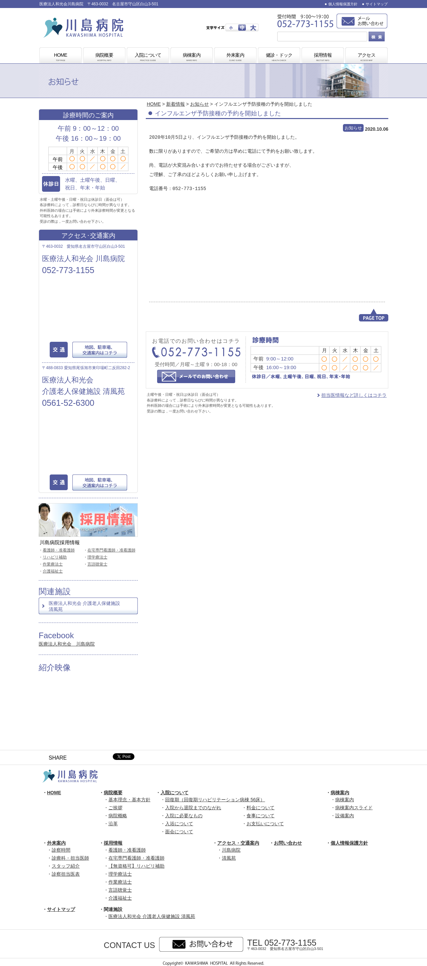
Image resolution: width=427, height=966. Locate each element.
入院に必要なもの (183, 815)
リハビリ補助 (55, 557)
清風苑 (229, 858)
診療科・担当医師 (70, 858)
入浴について (179, 823)
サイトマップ (377, 4)
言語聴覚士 (97, 564)
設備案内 (344, 815)
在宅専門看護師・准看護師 (111, 550)
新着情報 (175, 104)
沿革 (113, 823)
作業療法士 (53, 564)
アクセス (367, 57)
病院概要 (104, 57)
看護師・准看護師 (59, 550)
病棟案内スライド (354, 807)
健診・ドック (279, 57)
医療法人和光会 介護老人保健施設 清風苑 (84, 606)
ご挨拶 (115, 807)
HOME (61, 57)
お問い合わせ (288, 843)
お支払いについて (265, 823)
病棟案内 (192, 57)
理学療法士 (97, 557)
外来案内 (236, 57)
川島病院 (231, 850)
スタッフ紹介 (66, 866)
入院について (148, 57)
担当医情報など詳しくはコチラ (354, 395)
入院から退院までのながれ (193, 807)
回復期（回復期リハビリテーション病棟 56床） (215, 799)
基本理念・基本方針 (129, 799)
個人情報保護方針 (343, 4)
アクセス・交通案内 (238, 843)
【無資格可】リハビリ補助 (136, 866)
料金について (261, 807)
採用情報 (323, 57)
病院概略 (117, 815)
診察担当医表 (66, 874)
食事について (261, 815)
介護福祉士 (53, 571)
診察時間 (61, 850)
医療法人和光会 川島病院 (67, 644)
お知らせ (199, 104)
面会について (179, 831)
